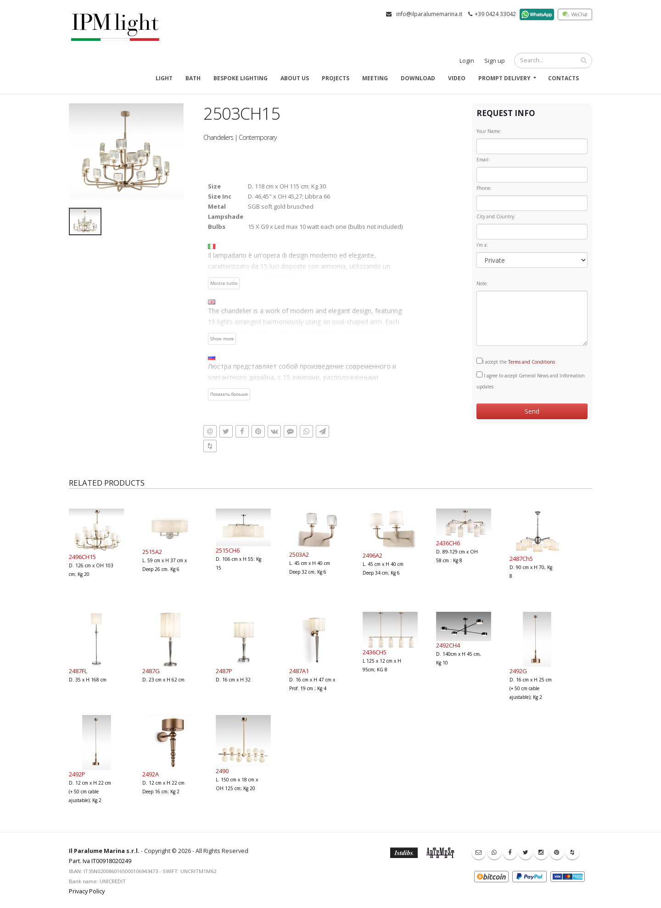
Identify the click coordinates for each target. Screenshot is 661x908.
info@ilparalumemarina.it (429, 14)
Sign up (494, 61)
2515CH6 (228, 550)
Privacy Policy (87, 891)
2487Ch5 (521, 558)
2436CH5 (375, 652)
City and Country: (495, 216)
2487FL (78, 671)
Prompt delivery (504, 78)
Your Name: (488, 131)
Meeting (375, 78)
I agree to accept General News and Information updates (530, 380)
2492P (77, 774)
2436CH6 (448, 543)
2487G (151, 671)
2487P (224, 671)
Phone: (484, 188)
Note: (482, 283)
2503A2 (299, 554)
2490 (222, 771)
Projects (335, 78)
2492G (518, 671)
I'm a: (482, 245)
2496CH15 (82, 557)
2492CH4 (448, 645)
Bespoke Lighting (240, 78)
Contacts (563, 78)
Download (418, 78)
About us (294, 78)
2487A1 (299, 671)
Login (466, 61)
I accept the (515, 361)
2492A (150, 774)
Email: (483, 159)
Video (456, 78)
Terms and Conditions (531, 362)
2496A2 (372, 555)
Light (164, 78)
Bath (193, 78)
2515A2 (152, 552)
